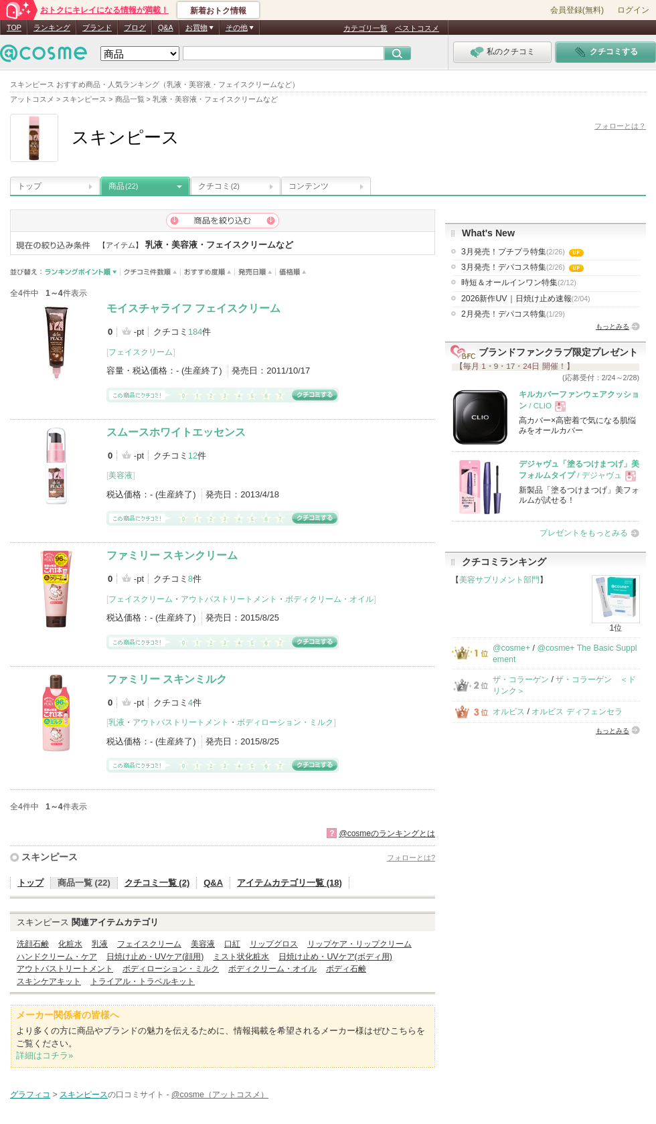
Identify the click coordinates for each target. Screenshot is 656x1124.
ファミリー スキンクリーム (172, 555)
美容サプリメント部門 (499, 579)
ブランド (97, 27)
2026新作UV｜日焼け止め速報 (525, 298)
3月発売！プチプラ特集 (522, 251)
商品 (123, 186)
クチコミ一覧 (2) (157, 883)
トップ (29, 186)
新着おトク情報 (218, 10)
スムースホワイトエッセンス (176, 432)
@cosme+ (511, 648)
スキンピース (49, 857)
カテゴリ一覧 (365, 28)
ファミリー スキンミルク (166, 679)
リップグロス (274, 944)
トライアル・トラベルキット (142, 981)
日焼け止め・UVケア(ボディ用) (335, 956)
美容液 (120, 475)
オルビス (509, 711)
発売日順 (255, 272)
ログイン (633, 10)
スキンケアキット (49, 981)
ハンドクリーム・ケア (57, 956)
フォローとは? (411, 858)
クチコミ (219, 186)
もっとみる (612, 326)
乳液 (116, 722)
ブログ (135, 27)
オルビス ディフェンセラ (576, 711)
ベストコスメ (417, 28)
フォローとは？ (620, 126)
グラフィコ (30, 1094)
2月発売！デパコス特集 (513, 314)
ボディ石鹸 (346, 968)
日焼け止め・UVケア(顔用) (154, 956)
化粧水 (70, 944)
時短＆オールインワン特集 (518, 282)
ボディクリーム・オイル (329, 599)
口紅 (232, 944)
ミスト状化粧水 (241, 956)
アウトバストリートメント (229, 599)
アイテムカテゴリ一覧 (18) (289, 883)
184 (195, 332)
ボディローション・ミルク (285, 722)
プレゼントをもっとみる (584, 533)
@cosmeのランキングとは (387, 833)
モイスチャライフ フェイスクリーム (193, 308)
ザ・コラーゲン (521, 679)
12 (192, 456)
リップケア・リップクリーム (359, 944)
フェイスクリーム (140, 352)
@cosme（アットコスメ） (219, 1094)
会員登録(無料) (577, 10)
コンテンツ (309, 186)
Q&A (165, 27)
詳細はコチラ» (44, 1055)
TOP (14, 27)
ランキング (51, 27)
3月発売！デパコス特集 (522, 267)
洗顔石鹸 (33, 944)
